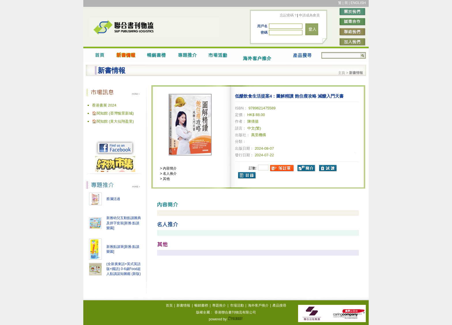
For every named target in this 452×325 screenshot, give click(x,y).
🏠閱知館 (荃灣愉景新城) (113, 113)
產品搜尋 (279, 305)
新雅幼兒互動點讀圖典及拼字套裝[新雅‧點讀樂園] (123, 223)
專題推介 (219, 305)
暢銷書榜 (201, 305)
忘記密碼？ (288, 15)
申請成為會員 (309, 15)
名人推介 (169, 174)
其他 (166, 179)
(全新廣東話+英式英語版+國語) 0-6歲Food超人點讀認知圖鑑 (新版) (123, 269)
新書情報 (183, 305)
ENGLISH (358, 3)
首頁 (169, 305)
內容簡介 (169, 168)
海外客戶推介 (258, 305)
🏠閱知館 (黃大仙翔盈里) (113, 121)
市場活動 (237, 305)
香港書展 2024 (104, 105)
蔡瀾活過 (113, 199)
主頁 (341, 73)
